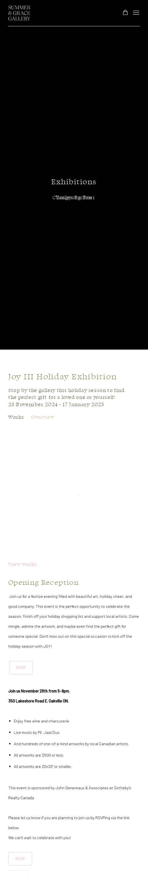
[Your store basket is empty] (125, 13)
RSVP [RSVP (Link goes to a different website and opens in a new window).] (21, 667)
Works (16, 417)
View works (22, 564)
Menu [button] (135, 13)
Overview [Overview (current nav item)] (42, 417)
